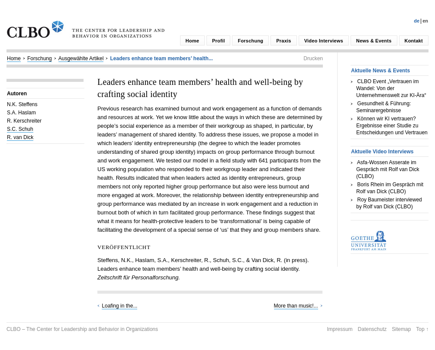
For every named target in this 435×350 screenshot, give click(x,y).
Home (192, 40)
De (416, 20)
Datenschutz (372, 329)
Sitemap (401, 329)
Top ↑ (422, 329)
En (425, 20)
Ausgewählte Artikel (81, 58)
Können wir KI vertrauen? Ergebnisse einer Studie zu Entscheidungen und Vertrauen (392, 126)
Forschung (250, 40)
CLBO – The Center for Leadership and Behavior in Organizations (82, 329)
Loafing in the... (119, 306)
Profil (218, 40)
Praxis (283, 40)
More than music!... (296, 306)
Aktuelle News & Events (380, 71)
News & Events (374, 40)
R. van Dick (20, 137)
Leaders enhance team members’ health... (161, 58)
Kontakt (414, 40)
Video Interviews (323, 40)
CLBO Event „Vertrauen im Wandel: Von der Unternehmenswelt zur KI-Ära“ (391, 88)
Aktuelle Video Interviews (382, 152)
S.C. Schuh (20, 129)
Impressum (339, 329)
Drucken (313, 58)
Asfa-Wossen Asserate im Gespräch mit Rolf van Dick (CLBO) (387, 169)
